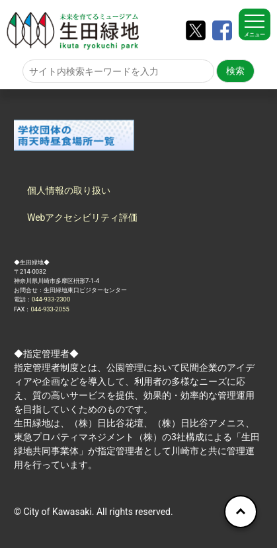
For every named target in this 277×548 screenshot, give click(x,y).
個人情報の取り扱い (68, 190)
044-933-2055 (49, 309)
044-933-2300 (51, 299)
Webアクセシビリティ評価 (82, 217)
